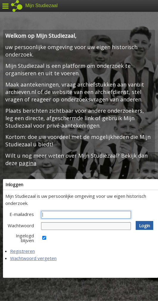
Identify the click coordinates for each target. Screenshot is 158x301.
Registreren (22, 251)
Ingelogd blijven (25, 238)
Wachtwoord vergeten (33, 258)
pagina (27, 163)
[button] (144, 225)
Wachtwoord (21, 225)
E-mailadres (22, 214)
